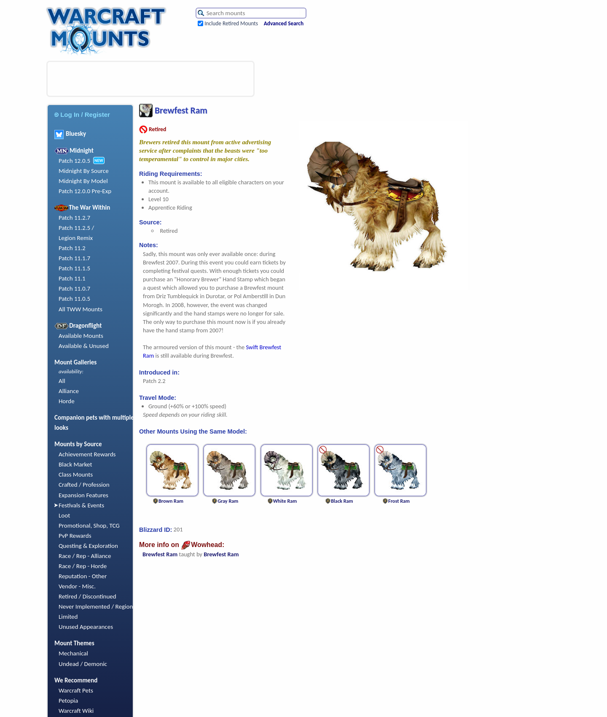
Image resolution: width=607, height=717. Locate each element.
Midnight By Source (84, 171)
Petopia (68, 700)
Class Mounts (76, 474)
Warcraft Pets (76, 690)
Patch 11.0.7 (74, 288)
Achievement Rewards (87, 454)
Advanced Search (284, 23)
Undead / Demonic (83, 664)
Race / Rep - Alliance (85, 556)
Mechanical (73, 653)
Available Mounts (81, 336)
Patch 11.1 (72, 278)
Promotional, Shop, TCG (89, 525)
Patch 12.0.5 (74, 160)
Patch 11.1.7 (74, 258)
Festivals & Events (81, 505)
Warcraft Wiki (76, 710)
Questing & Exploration (88, 546)
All (62, 381)
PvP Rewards (75, 535)
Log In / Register (82, 114)
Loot (64, 515)
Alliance (69, 391)
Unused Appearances (86, 627)
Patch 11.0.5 (74, 298)
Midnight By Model (83, 181)
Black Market (75, 464)
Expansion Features (83, 495)
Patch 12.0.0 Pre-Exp (85, 191)
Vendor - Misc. (77, 586)
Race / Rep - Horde (83, 566)
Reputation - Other (83, 576)
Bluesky (70, 133)
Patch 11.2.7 (74, 217)
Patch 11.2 (72, 248)
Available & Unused (84, 346)
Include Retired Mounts (231, 23)
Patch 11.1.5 (74, 268)
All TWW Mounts (80, 309)
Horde (67, 401)
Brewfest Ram (159, 554)
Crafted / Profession (84, 484)
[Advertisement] (150, 79)
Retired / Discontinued (87, 596)
